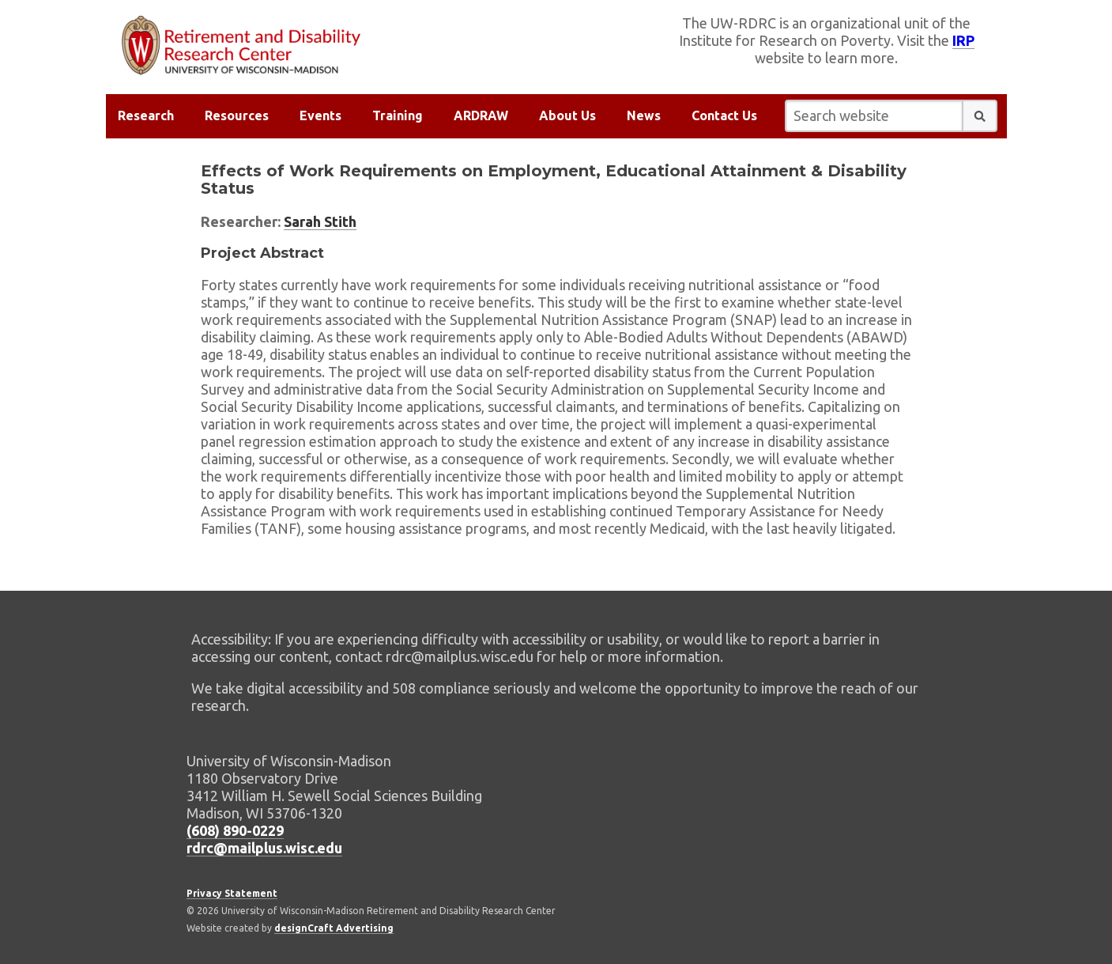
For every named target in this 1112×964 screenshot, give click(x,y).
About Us (567, 115)
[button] (980, 116)
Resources (237, 115)
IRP (963, 40)
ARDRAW (481, 115)
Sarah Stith (320, 221)
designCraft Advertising (334, 928)
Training (397, 115)
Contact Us (724, 115)
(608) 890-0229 (235, 830)
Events (320, 115)
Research (146, 115)
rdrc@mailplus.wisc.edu (264, 848)
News (644, 115)
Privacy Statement (232, 893)
